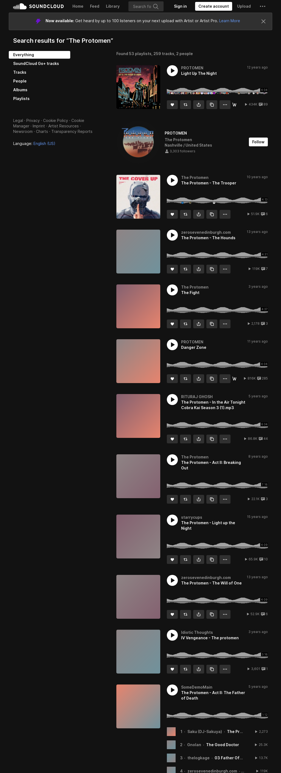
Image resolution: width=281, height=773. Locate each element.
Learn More (229, 20)
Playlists (21, 98)
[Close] (263, 21)
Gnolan (194, 744)
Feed (94, 6)
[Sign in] (180, 6)
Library (113, 6)
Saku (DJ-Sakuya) (204, 731)
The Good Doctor (222, 744)
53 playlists (140, 53)
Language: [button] (34, 143)
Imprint (39, 126)
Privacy (33, 120)
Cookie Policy (55, 120)
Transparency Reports (71, 131)
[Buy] (234, 104)
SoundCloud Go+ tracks (36, 63)
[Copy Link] (211, 104)
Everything (23, 54)
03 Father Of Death (233, 757)
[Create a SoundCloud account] (213, 6)
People (20, 81)
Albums (20, 89)
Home (77, 6)
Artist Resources (63, 126)
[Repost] (185, 104)
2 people (184, 53)
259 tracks (163, 53)
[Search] (146, 6)
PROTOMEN (176, 133)
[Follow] (258, 142)
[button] (262, 6)
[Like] (172, 104)
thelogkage (198, 757)
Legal (18, 120)
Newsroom (23, 131)
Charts (42, 131)
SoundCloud (38, 6)
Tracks (19, 72)
